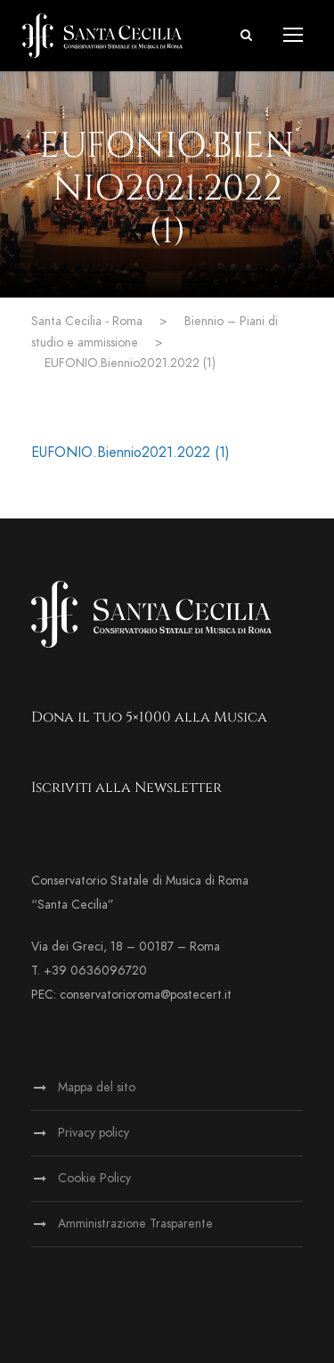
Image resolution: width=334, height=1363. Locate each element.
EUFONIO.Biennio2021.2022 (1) (130, 452)
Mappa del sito (96, 1087)
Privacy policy (93, 1132)
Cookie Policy (94, 1178)
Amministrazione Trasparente (135, 1223)
